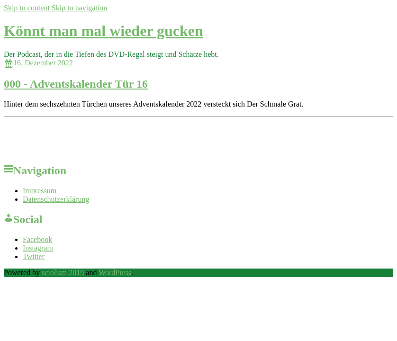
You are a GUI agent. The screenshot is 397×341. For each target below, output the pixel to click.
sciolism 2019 (63, 273)
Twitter (34, 256)
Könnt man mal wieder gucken (103, 30)
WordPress (115, 273)
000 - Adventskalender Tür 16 (76, 84)
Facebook (37, 239)
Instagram (38, 248)
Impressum (39, 191)
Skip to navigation (79, 8)
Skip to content (28, 8)
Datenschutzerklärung (56, 199)
